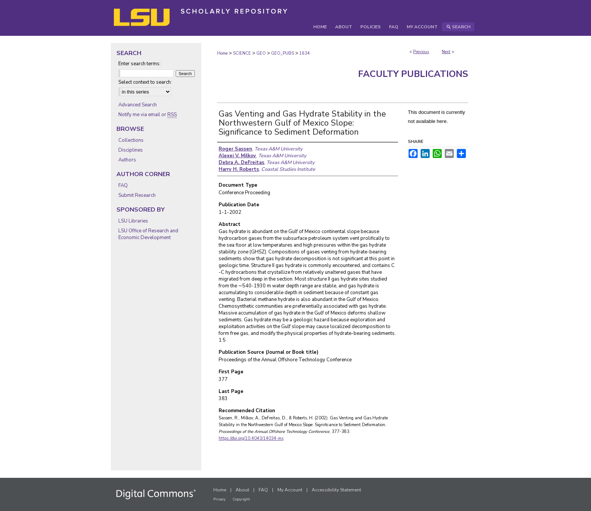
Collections (131, 140)
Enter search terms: (139, 63)
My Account (289, 490)
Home (222, 53)
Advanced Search (137, 104)
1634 (304, 53)
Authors (127, 160)
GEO (261, 53)
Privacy (219, 499)
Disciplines (130, 150)
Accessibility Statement (336, 490)
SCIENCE (242, 53)
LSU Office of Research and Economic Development (148, 234)
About (242, 490)
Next (446, 52)
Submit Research (137, 195)
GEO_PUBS (282, 53)
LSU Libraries (133, 221)
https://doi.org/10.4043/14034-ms (251, 438)
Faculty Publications (413, 74)
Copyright (241, 499)
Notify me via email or (147, 114)
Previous (421, 52)
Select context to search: (145, 82)
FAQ (123, 185)
